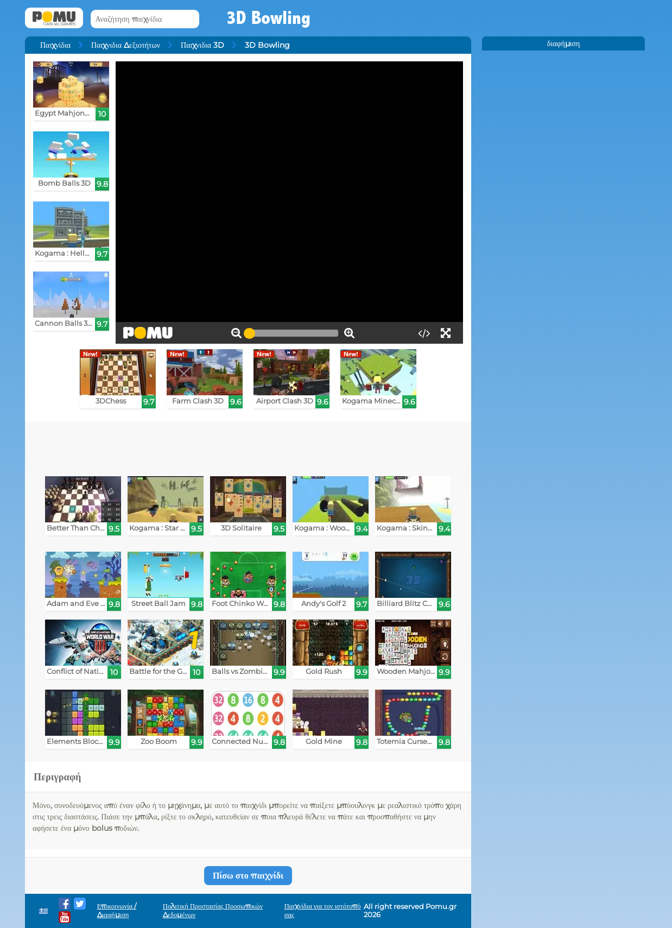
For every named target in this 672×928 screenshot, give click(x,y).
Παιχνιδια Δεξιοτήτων (125, 45)
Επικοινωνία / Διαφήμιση (117, 910)
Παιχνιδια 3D (202, 45)
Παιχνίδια (55, 45)
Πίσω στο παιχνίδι (248, 875)
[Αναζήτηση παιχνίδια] (145, 19)
